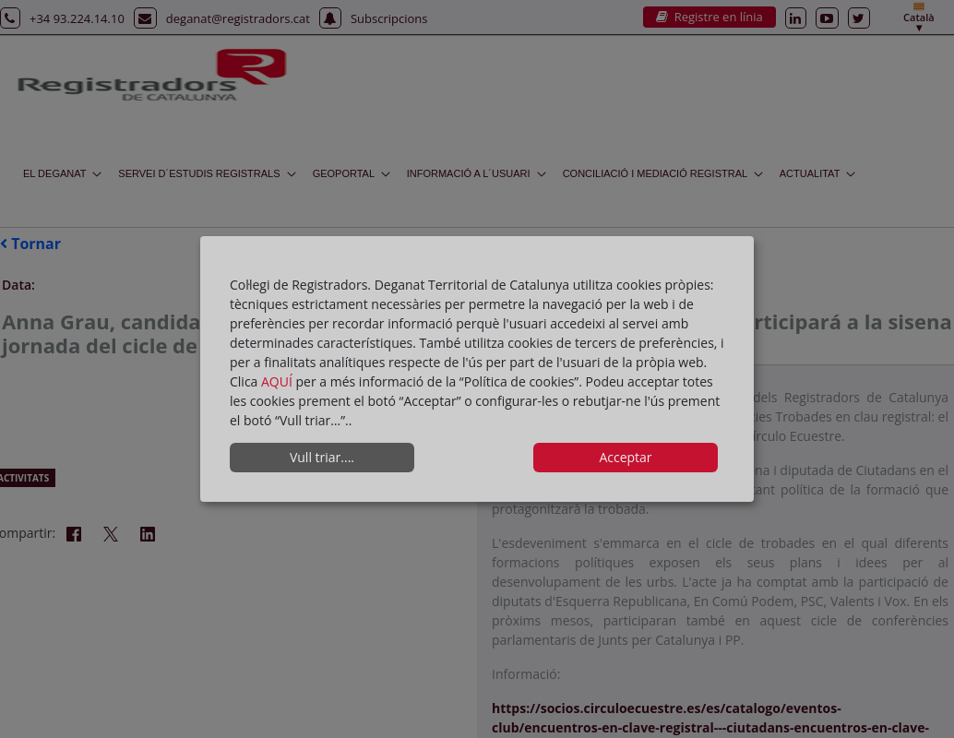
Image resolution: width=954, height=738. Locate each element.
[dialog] (477, 369)
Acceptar (625, 457)
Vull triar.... (322, 457)
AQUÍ (278, 381)
